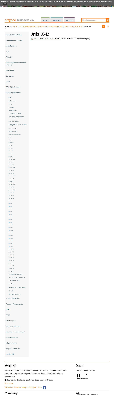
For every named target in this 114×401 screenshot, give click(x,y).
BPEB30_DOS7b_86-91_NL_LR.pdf (45, 39)
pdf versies (40, 26)
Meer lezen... (9, 383)
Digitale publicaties (29, 26)
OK (5, 4)
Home (15, 26)
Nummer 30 (78, 26)
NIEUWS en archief (12, 388)
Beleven (69, 20)
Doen (45, 20)
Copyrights (32, 388)
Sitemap (23, 388)
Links (19, 26)
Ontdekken (57, 20)
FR (108, 26)
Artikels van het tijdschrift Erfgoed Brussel (59, 26)
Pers (39, 388)
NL (103, 26)
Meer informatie (106, 1)
